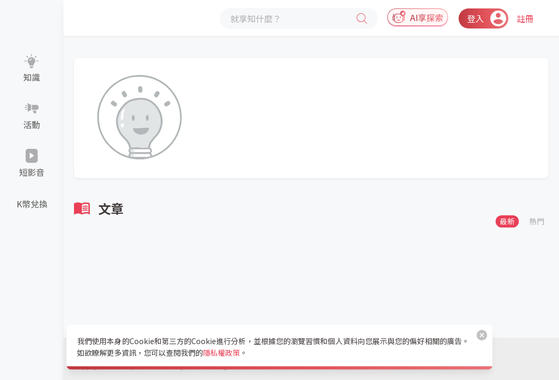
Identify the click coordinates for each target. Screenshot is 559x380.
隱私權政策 (221, 352)
